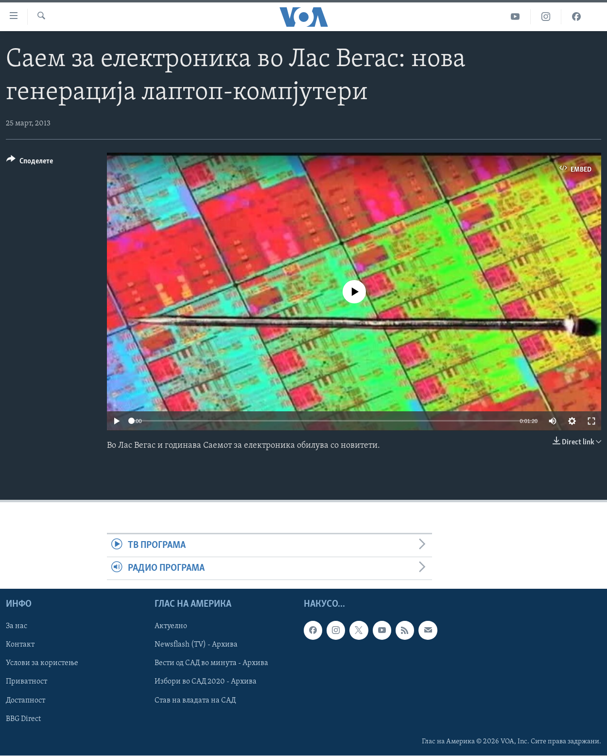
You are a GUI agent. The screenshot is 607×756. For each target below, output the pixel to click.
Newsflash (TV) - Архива (196, 645)
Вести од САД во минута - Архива (211, 664)
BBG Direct (23, 719)
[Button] (29, 163)
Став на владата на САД (195, 700)
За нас (16, 627)
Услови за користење (42, 664)
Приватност (26, 682)
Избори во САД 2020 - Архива (206, 682)
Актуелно (171, 627)
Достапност (25, 700)
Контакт (20, 645)
